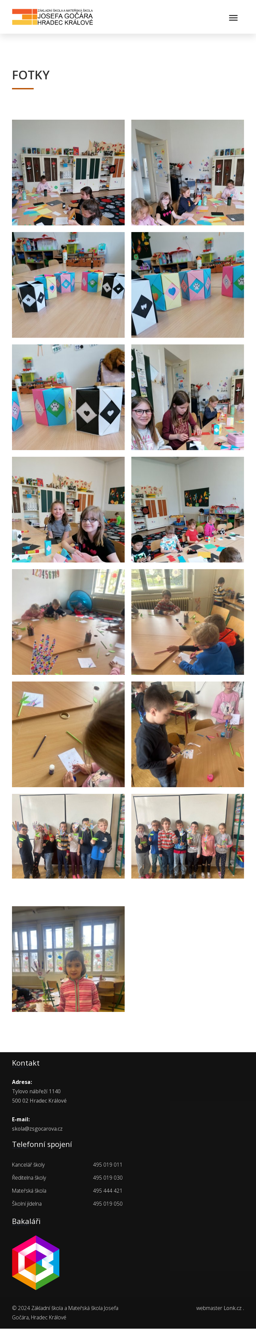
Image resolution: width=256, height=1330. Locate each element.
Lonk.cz (233, 1309)
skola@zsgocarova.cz (37, 1130)
